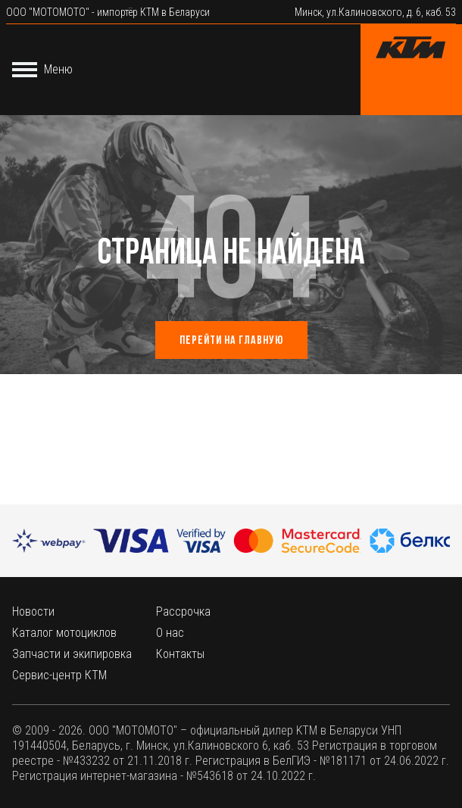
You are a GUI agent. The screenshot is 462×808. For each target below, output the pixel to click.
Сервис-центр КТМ (59, 675)
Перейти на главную (231, 341)
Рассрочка (183, 611)
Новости (33, 611)
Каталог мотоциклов (64, 632)
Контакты (180, 654)
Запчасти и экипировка (72, 654)
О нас (170, 632)
